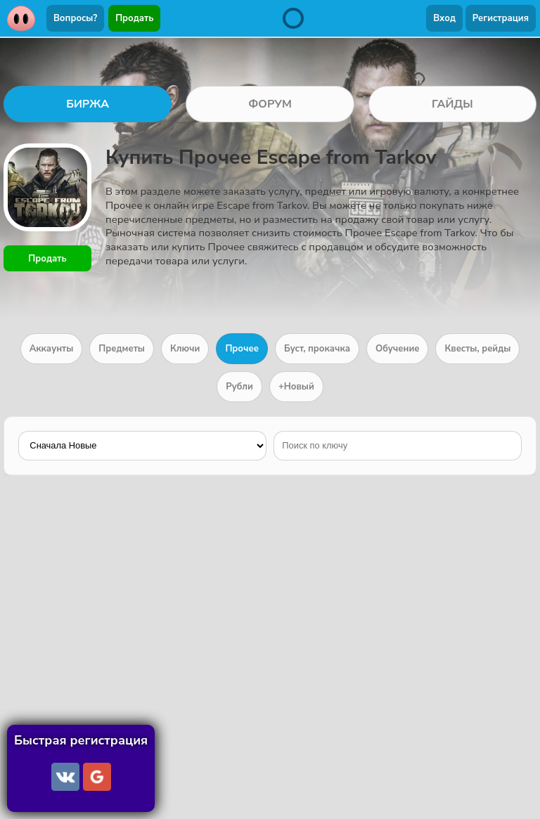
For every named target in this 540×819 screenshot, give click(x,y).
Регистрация (500, 18)
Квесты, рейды (477, 348)
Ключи (185, 348)
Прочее (242, 348)
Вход (444, 18)
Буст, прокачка (317, 348)
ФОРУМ (270, 104)
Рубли (239, 386)
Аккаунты (52, 348)
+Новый (296, 386)
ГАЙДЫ (452, 104)
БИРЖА (87, 104)
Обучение (397, 348)
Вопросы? (75, 18)
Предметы (121, 348)
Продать (134, 18)
